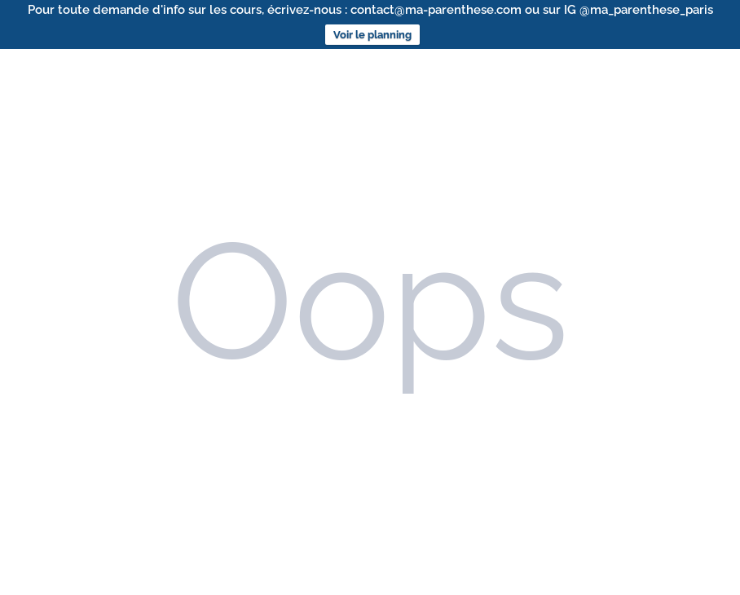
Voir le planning (372, 35)
